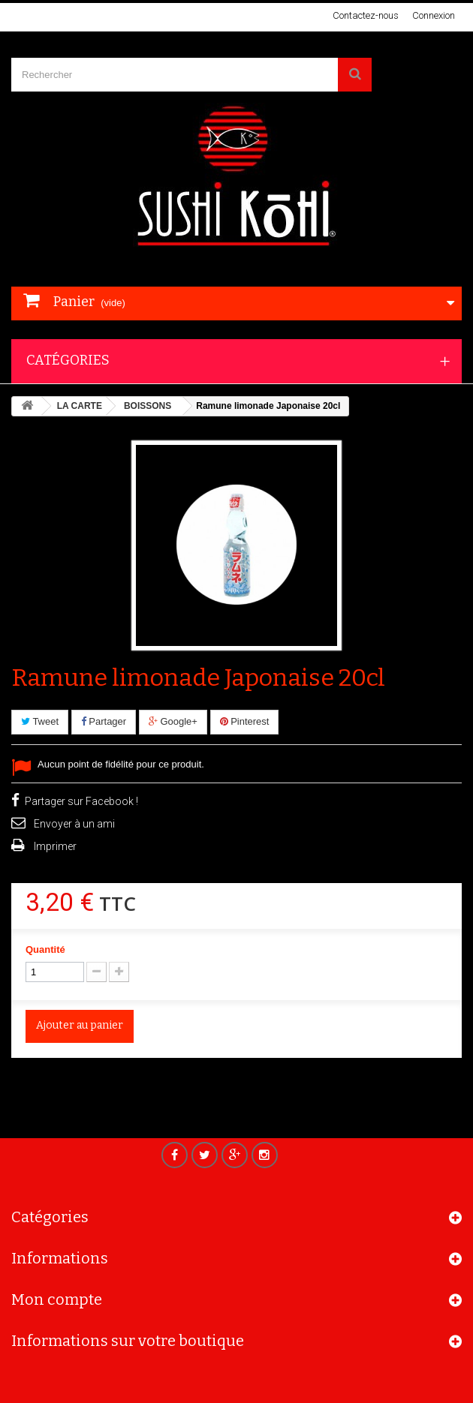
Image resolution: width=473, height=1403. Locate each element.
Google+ (173, 721)
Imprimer (55, 846)
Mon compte (56, 1304)
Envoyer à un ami (74, 824)
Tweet (40, 721)
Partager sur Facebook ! (81, 801)
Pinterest (245, 721)
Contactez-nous (366, 15)
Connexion (433, 15)
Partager (103, 721)
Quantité (45, 949)
